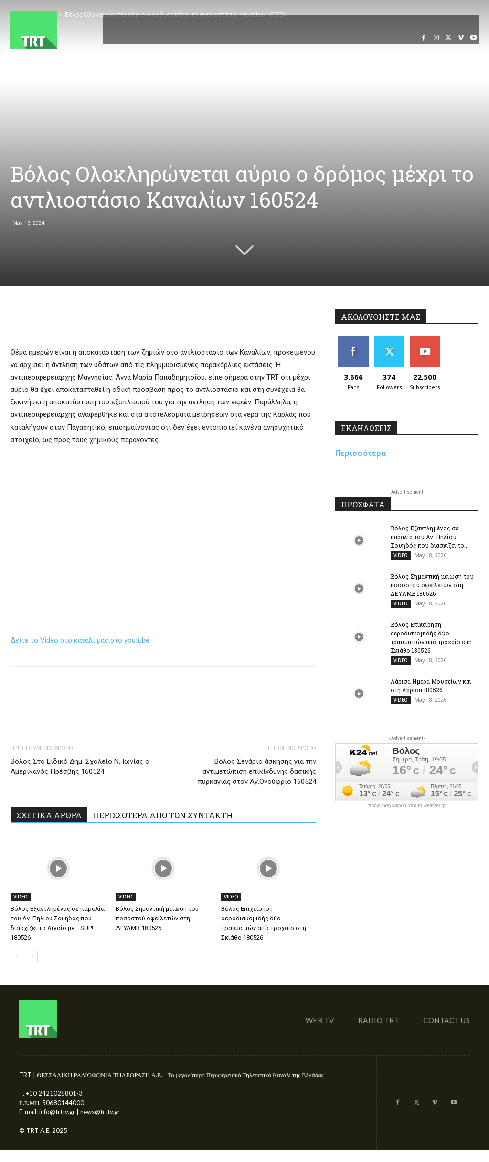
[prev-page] (16, 956)
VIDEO (20, 896)
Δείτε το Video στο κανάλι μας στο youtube (80, 640)
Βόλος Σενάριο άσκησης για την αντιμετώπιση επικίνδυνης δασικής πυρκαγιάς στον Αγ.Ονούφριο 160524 (257, 771)
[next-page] (32, 956)
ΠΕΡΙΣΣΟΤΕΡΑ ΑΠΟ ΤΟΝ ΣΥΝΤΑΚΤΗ (163, 815)
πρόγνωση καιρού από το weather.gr (407, 805)
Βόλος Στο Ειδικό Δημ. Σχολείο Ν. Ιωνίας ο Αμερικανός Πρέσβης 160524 (80, 766)
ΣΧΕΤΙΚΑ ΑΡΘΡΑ (49, 815)
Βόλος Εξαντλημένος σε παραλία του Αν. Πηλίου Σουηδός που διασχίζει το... (429, 536)
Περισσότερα (360, 453)
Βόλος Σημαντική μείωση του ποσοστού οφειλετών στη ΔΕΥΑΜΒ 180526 (157, 918)
